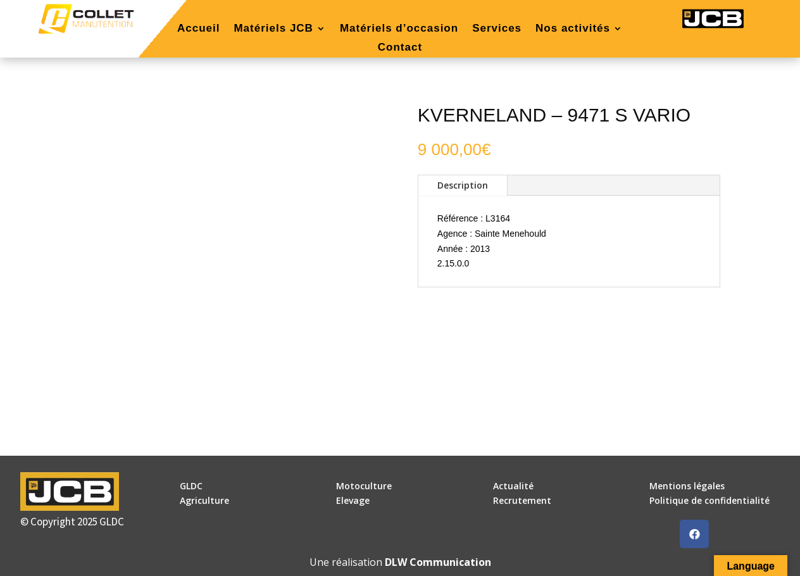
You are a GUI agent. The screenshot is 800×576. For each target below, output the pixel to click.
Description (462, 185)
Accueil (198, 29)
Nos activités (572, 29)
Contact (400, 48)
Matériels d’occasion (399, 29)
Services (497, 29)
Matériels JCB (273, 29)
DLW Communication (438, 562)
